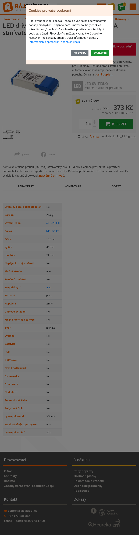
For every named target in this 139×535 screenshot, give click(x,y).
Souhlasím (100, 52)
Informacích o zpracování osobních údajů (54, 42)
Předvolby (79, 52)
